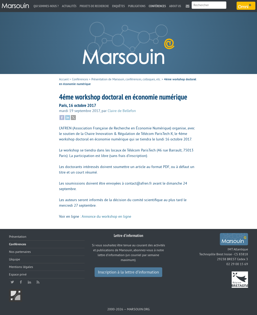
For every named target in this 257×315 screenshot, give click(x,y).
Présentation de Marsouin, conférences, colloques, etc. (126, 79)
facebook (21, 282)
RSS (38, 282)
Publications (136, 6)
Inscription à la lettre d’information (128, 272)
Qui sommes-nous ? (46, 6)
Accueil (64, 79)
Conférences (157, 6)
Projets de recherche (94, 6)
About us (175, 6)
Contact (187, 6)
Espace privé (18, 274)
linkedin (29, 282)
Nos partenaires (20, 252)
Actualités (69, 6)
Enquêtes (118, 6)
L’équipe (14, 259)
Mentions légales (21, 267)
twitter (12, 282)
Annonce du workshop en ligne (106, 216)
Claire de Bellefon (122, 111)
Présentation (17, 237)
